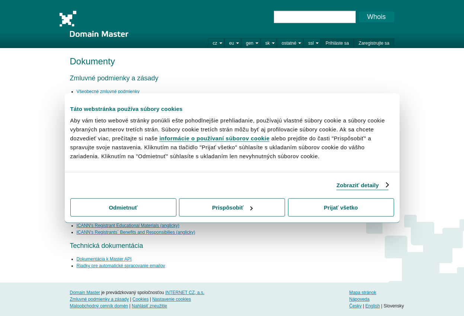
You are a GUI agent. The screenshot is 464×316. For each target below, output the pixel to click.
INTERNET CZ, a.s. (184, 292)
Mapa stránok (362, 292)
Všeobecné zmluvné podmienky (108, 91)
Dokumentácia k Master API (104, 259)
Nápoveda (359, 299)
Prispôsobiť (232, 207)
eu (231, 43)
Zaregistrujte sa (374, 43)
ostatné (289, 43)
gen (249, 43)
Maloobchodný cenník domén (99, 306)
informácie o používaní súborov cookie (214, 138)
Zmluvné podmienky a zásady (99, 299)
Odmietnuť (123, 207)
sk (267, 43)
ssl (311, 43)
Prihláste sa (337, 43)
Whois (376, 16)
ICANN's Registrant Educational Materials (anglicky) (128, 225)
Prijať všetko (341, 207)
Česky (355, 306)
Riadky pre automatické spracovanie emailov (121, 265)
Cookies (140, 299)
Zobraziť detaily (357, 185)
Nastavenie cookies (171, 299)
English (372, 306)
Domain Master (94, 24)
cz (215, 43)
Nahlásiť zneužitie (149, 306)
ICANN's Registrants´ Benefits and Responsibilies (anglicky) (136, 232)
